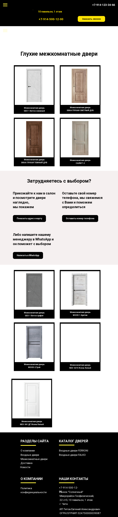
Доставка (26, 463)
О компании (28, 450)
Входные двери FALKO (72, 454)
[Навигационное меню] (5, 4)
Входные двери (30, 454)
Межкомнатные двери (34, 459)
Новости (25, 467)
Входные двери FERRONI (73, 450)
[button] (91, 19)
